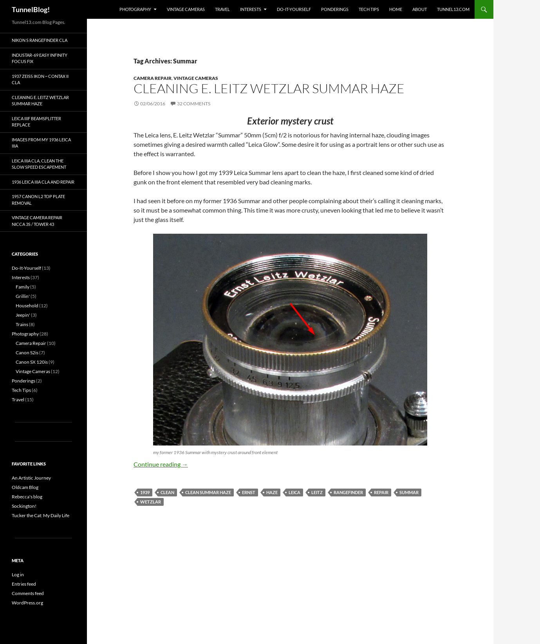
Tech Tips (369, 9)
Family (22, 287)
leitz (317, 492)
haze (272, 492)
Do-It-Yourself (294, 9)
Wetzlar (150, 501)
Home (395, 9)
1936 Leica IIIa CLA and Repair (43, 181)
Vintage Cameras (186, 9)
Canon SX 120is (32, 362)
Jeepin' (23, 315)
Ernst (248, 492)
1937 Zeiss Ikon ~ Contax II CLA (40, 79)
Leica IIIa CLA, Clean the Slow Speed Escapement (39, 164)
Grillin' (23, 296)
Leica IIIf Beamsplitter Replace (36, 122)
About (419, 9)
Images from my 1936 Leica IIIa (41, 143)
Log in (18, 574)
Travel (222, 9)
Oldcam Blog (25, 487)
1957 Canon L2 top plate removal (38, 200)
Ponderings (335, 9)
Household (27, 305)
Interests (250, 9)
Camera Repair (153, 78)
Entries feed (24, 584)
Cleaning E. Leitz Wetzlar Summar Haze (269, 88)
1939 (145, 492)
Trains (22, 324)
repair (381, 492)
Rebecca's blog (27, 497)
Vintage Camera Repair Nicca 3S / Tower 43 (37, 221)
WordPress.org (27, 603)
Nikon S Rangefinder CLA (39, 40)
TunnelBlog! (31, 9)
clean (167, 492)
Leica (294, 492)
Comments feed (28, 593)
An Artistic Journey (31, 478)
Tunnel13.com (453, 9)
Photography (135, 9)
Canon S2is (27, 352)
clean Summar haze (208, 492)
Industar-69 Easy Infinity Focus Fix (39, 58)
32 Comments (193, 103)
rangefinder (348, 492)
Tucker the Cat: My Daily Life (40, 515)
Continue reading (161, 464)
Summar (409, 492)
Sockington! (24, 506)
